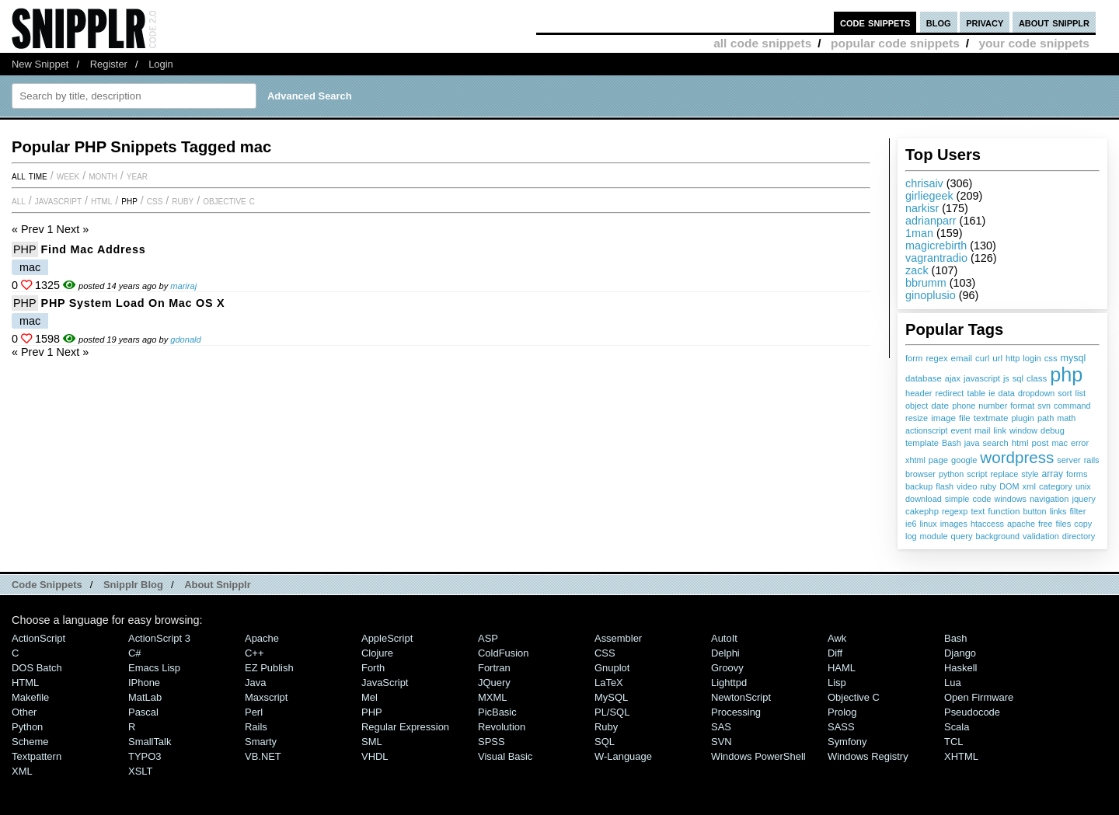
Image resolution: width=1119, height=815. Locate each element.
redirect (950, 393)
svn (1044, 405)
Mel (369, 697)
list (1080, 393)
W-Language (623, 756)
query (961, 536)
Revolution (501, 727)
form (913, 358)
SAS (721, 727)
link (999, 430)
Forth (373, 668)
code (981, 498)
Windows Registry (868, 756)
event (961, 430)
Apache (262, 638)
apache (1021, 523)
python (951, 474)
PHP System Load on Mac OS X (133, 303)
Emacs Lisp (154, 668)
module (934, 536)
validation (1041, 536)
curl (982, 358)
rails (1092, 460)
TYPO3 (144, 756)
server (1068, 460)
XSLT (140, 771)
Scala (956, 727)
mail (982, 430)
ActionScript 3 (159, 638)
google (964, 460)
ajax (952, 378)
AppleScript (387, 638)
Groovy (727, 668)
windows (1010, 498)
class (1037, 378)
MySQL (611, 697)
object (916, 405)
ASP (488, 638)
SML (371, 741)
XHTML (961, 756)
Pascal (143, 712)
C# (134, 653)
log (911, 536)
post (1039, 442)
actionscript (926, 430)
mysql (1073, 358)
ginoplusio (930, 295)
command (1072, 405)
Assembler (618, 638)
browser (920, 474)
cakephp (922, 511)
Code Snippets (47, 584)
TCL (953, 741)
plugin (1022, 418)
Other (24, 712)
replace (1004, 474)
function (1004, 511)
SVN (721, 741)
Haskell (960, 668)
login (1032, 358)
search (995, 443)
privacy (984, 22)
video (967, 486)
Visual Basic (505, 756)
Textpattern (36, 756)
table (976, 393)
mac (1060, 443)
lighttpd (729, 682)
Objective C (229, 200)
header (918, 393)
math (1066, 418)
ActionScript (38, 638)
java (972, 443)
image (943, 418)
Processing (736, 712)
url (997, 358)
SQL (604, 741)
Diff (835, 653)
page (938, 460)
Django (960, 653)
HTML (101, 200)
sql (1018, 378)
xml (1028, 486)
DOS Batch (37, 668)
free (1045, 523)
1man (919, 233)
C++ (254, 653)
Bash (951, 443)
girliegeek (929, 196)
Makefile (30, 697)
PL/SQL (611, 712)
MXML (492, 697)
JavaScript (58, 200)
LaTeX (608, 682)
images (953, 523)
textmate (991, 418)
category (1055, 486)
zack (917, 270)
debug (1053, 430)
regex (936, 358)
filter (1078, 511)
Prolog (842, 712)
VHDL (375, 756)
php (1066, 374)
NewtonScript (741, 697)
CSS (155, 200)
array (1053, 473)
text (978, 511)
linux (927, 523)
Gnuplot (611, 668)
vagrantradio (936, 258)
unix (1083, 486)
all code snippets (762, 43)
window (1023, 430)
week (68, 175)
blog (938, 22)
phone (963, 405)
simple (957, 498)
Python (27, 727)
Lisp (837, 682)
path (1045, 418)
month (103, 175)
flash (944, 486)
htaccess (987, 523)
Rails (256, 727)
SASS (841, 727)
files (1064, 523)
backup (918, 486)
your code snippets (1033, 43)
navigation (1049, 498)
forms (1076, 474)
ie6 (910, 523)
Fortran (494, 668)
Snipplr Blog (133, 584)
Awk (837, 638)
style (1029, 474)
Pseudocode (972, 712)
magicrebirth (936, 245)
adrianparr (931, 220)
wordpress (1017, 457)
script (977, 474)
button (1035, 511)
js (1006, 378)
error (1080, 443)
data (1007, 393)
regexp (954, 511)
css (1051, 358)
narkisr (922, 208)
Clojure (377, 653)
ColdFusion (503, 653)
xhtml (915, 460)
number (992, 405)
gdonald (185, 339)
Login (160, 64)
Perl (254, 712)
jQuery (494, 682)
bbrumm (925, 283)
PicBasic (497, 712)
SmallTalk (149, 741)
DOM (1009, 486)
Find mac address (93, 249)
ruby (988, 486)
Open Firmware (978, 697)
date (940, 405)
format (1022, 405)
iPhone (144, 682)
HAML (842, 668)
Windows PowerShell (758, 756)
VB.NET (263, 756)
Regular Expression (405, 727)
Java (255, 682)
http (1013, 358)
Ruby (182, 200)
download (923, 498)
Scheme (30, 741)
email (962, 358)
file (965, 418)
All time (29, 175)
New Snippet (40, 64)
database (923, 378)
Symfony (847, 741)
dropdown (1036, 393)
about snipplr (1054, 22)
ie (991, 393)
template (922, 443)
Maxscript (266, 697)
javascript (982, 378)
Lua (952, 682)
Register (108, 64)
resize (916, 418)
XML (22, 771)
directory (1078, 536)
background (998, 536)
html (1020, 443)
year (137, 175)
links (1058, 511)
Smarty (261, 741)
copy (1083, 523)
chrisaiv (924, 183)
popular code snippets (895, 43)
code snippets (875, 22)
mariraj (183, 286)
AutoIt (724, 638)
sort (1065, 393)
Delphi (725, 653)
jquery (1084, 498)
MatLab (145, 697)
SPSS (491, 741)
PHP (129, 200)
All (19, 200)
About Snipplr (217, 584)
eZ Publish (269, 668)
